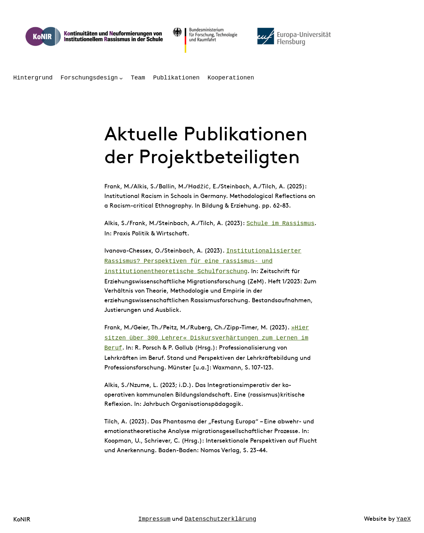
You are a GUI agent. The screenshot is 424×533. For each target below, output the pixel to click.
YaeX (404, 514)
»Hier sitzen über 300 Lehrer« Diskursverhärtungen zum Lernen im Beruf (206, 334)
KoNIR (21, 514)
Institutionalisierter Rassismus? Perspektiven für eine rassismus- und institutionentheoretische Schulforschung (202, 259)
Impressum (154, 514)
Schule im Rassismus (280, 223)
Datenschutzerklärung (220, 514)
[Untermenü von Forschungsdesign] (121, 78)
